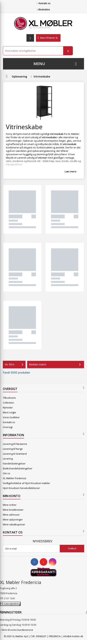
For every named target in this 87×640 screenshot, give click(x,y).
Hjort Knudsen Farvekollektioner (21, 488)
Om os (6, 473)
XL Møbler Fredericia (14, 478)
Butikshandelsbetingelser (17, 468)
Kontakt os (44, 3)
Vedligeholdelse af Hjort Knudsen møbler (26, 483)
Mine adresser (11, 514)
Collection (8, 402)
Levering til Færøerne (15, 444)
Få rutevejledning (10, 603)
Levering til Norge (13, 448)
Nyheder (8, 407)
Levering (8, 458)
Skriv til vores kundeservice (17, 630)
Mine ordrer (9, 504)
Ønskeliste (43, 9)
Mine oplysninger (13, 519)
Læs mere (70, 171)
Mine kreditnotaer (13, 509)
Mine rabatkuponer (14, 524)
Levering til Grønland (15, 453)
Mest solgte (9, 412)
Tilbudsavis (9, 397)
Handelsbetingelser (14, 463)
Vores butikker (11, 417)
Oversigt (7, 427)
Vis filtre (15, 364)
